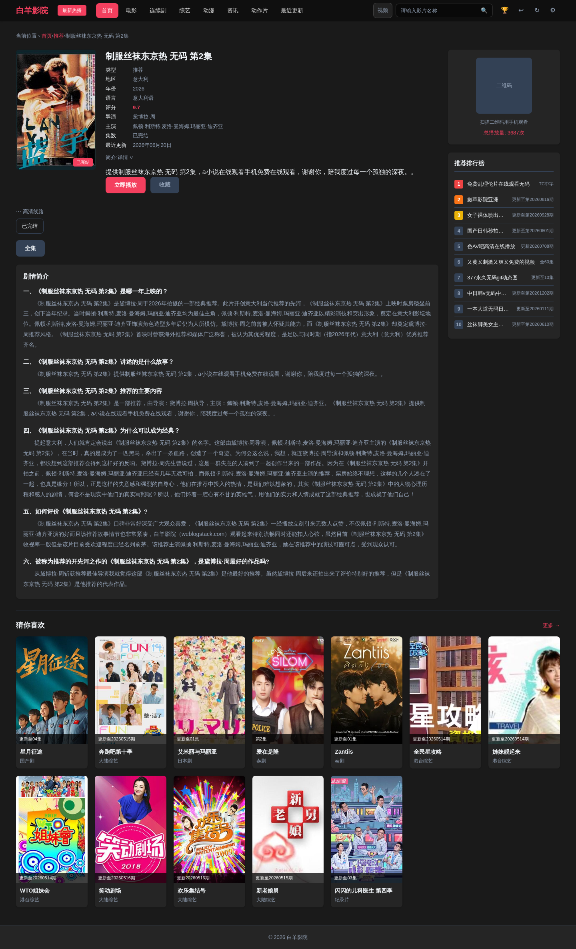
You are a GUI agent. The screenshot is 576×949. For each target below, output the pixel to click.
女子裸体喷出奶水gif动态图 (487, 215)
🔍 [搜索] (484, 10)
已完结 (30, 226)
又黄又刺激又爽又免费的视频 (501, 262)
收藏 (164, 184)
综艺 (184, 10)
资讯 (232, 10)
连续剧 (158, 10)
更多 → (551, 625)
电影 (131, 10)
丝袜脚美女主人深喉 (487, 324)
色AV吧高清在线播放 (491, 246)
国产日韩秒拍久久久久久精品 (487, 231)
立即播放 (125, 185)
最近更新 (292, 10)
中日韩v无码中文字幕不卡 (487, 293)
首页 (107, 10)
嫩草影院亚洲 (482, 200)
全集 (30, 248)
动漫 (208, 10)
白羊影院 (32, 10)
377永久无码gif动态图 (492, 278)
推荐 (59, 36)
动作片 (259, 10)
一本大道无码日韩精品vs (489, 309)
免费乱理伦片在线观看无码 (498, 184)
